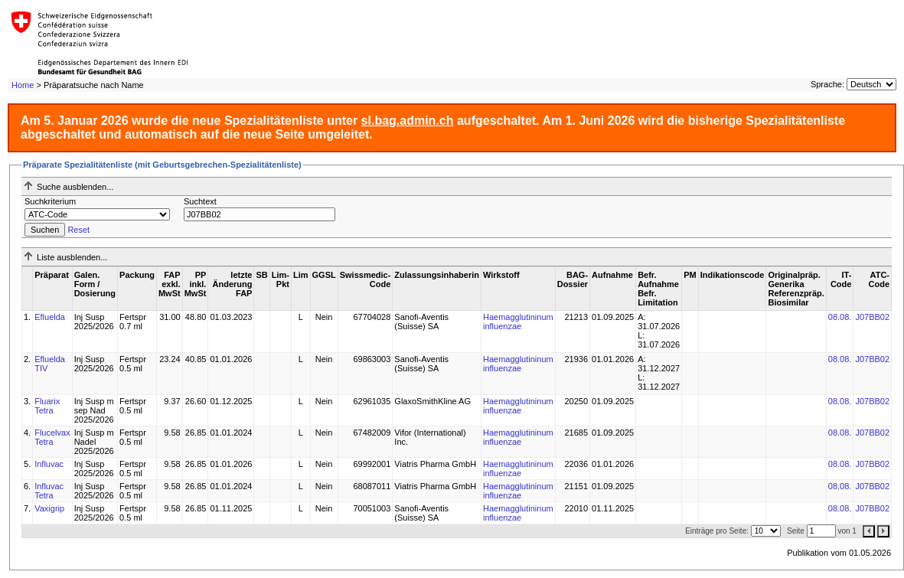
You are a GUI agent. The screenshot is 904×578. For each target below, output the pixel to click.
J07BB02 (872, 317)
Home (22, 85)
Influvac (49, 464)
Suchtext (200, 201)
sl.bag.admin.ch (407, 120)
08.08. (840, 317)
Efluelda (49, 317)
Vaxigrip (49, 508)
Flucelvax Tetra (52, 437)
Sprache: (827, 84)
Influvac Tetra (49, 491)
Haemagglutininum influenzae (518, 321)
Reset (78, 229)
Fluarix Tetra (47, 406)
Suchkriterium (50, 201)
